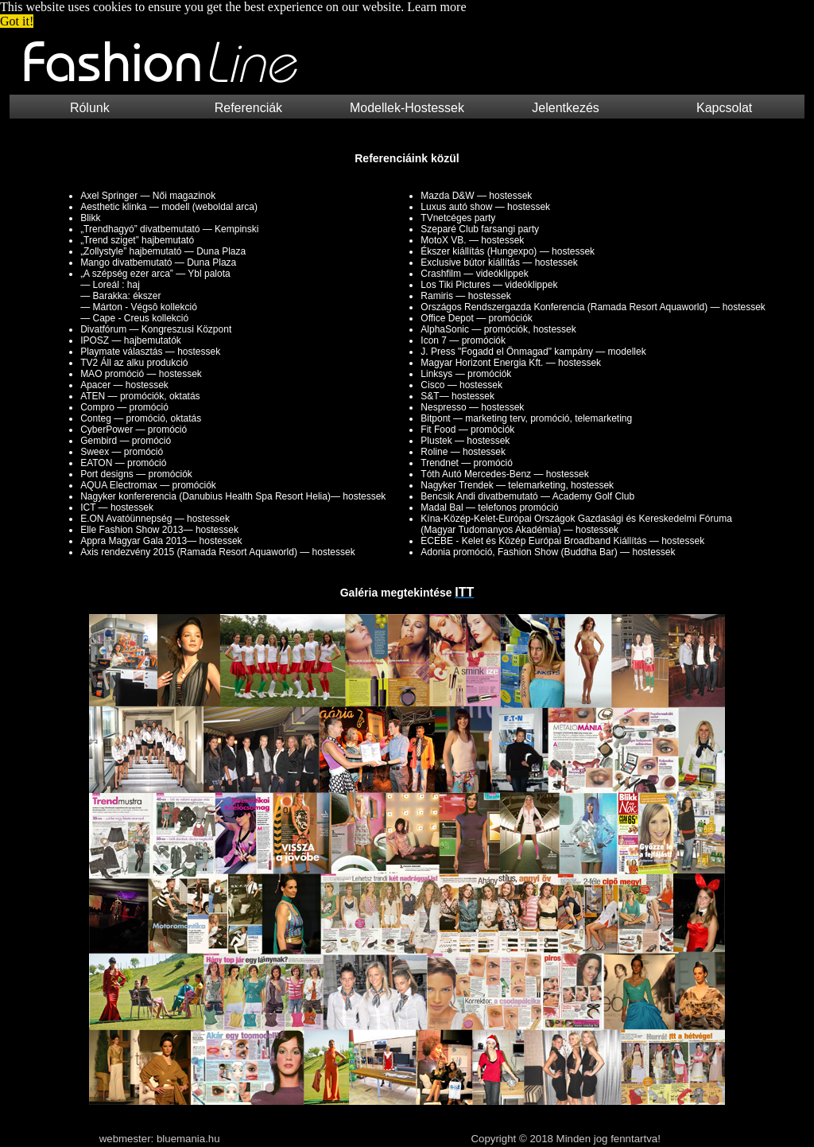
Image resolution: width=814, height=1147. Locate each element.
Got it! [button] (16, 21)
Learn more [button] (436, 7)
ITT (464, 592)
